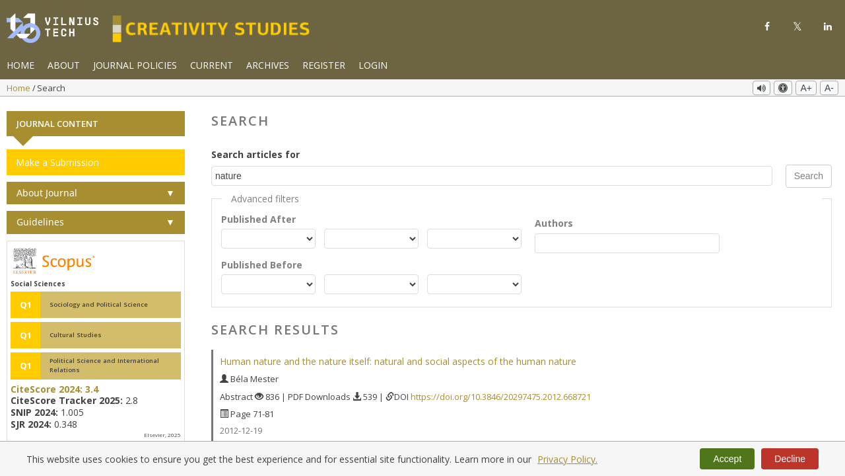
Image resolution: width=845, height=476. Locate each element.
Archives (267, 65)
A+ (806, 88)
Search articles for (255, 152)
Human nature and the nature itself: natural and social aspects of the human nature (398, 360)
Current (211, 65)
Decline (789, 459)
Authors (554, 221)
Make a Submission (57, 160)
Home (20, 65)
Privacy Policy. (567, 459)
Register (323, 65)
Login (373, 65)
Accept (727, 459)
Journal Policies (135, 65)
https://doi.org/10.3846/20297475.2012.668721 (501, 395)
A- (829, 88)
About (64, 65)
